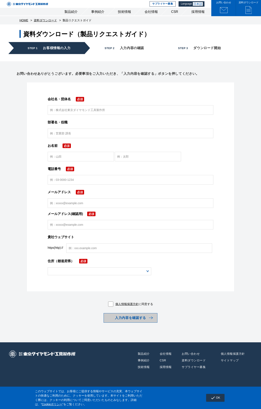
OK (214, 397)
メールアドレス (66, 198)
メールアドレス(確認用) (71, 220)
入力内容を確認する (130, 326)
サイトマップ (230, 370)
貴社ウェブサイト (61, 243)
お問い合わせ (191, 363)
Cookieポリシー (52, 404)
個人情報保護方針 (127, 310)
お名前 (59, 152)
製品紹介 (71, 18)
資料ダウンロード (45, 27)
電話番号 (61, 175)
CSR (174, 18)
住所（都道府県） (67, 267)
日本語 (198, 7)
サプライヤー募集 (162, 7)
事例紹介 (97, 18)
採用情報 (198, 18)
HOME (23, 27)
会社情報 (151, 18)
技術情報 (124, 18)
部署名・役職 (58, 129)
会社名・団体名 (66, 105)
